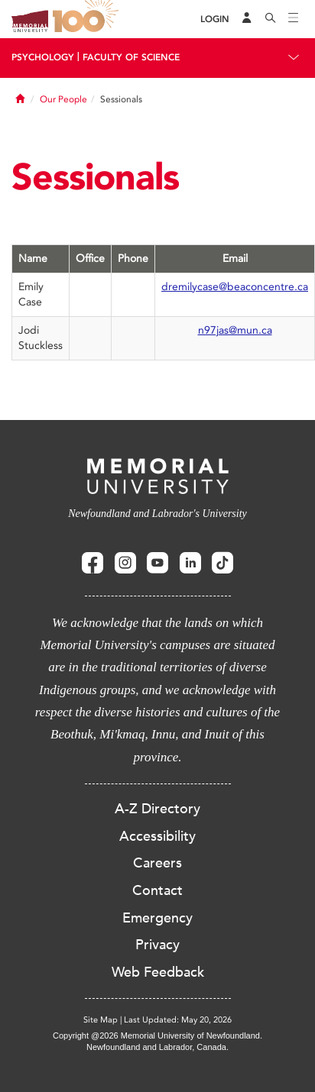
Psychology (42, 57)
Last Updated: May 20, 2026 (178, 1020)
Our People (63, 99)
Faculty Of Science (131, 57)
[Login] (215, 19)
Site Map (100, 1020)
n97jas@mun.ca (235, 330)
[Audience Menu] (247, 19)
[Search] (271, 19)
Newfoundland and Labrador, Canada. (157, 1047)
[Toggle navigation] (294, 19)
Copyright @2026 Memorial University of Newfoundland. (157, 1035)
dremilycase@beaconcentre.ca (234, 286)
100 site (88, 19)
